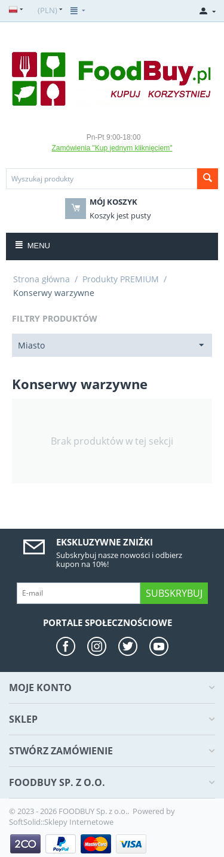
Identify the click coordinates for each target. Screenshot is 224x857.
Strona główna (41, 279)
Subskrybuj (174, 593)
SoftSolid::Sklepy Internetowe (61, 821)
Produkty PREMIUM (120, 279)
